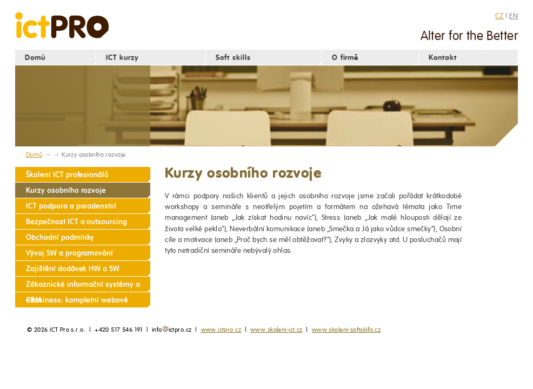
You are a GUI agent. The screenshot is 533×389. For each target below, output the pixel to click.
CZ (499, 15)
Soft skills (233, 57)
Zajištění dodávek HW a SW (72, 269)
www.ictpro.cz (221, 329)
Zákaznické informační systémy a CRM (82, 286)
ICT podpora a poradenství (71, 206)
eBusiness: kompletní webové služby (77, 301)
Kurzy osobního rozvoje (66, 190)
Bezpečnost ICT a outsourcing (76, 222)
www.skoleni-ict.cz (276, 329)
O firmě (345, 57)
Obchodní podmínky (60, 237)
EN (513, 15)
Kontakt (443, 57)
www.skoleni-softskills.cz (346, 329)
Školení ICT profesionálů (67, 175)
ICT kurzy (122, 57)
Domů (35, 57)
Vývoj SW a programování (69, 253)
